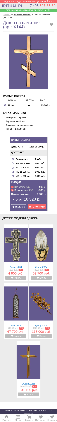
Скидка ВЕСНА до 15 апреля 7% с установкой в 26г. (28, 1)
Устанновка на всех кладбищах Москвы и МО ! (28, 10)
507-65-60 (41, 6)
